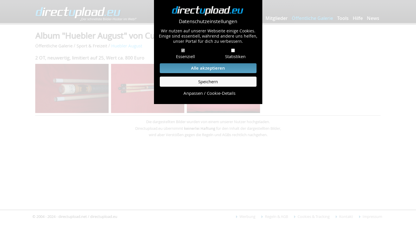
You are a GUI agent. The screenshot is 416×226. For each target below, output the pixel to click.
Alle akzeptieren (208, 68)
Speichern (208, 81)
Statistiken (235, 56)
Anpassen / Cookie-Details (209, 93)
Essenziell (185, 56)
